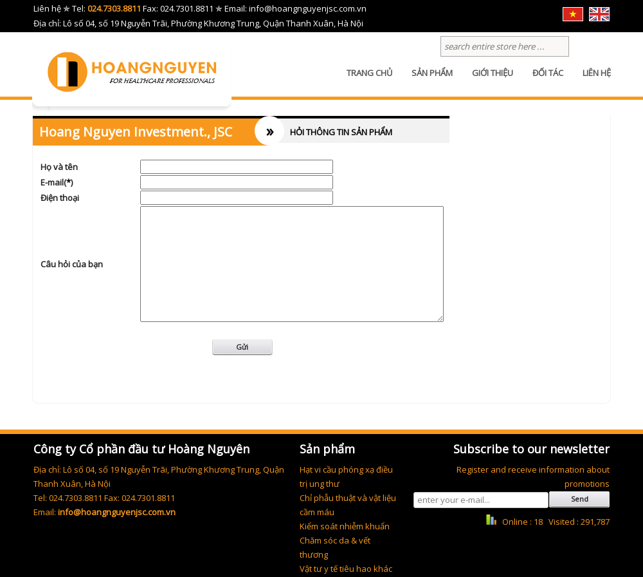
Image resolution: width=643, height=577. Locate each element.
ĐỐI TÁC (547, 80)
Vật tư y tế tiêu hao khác (346, 568)
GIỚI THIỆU (492, 80)
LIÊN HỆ (597, 80)
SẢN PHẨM (432, 80)
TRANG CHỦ (369, 80)
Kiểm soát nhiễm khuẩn (345, 526)
